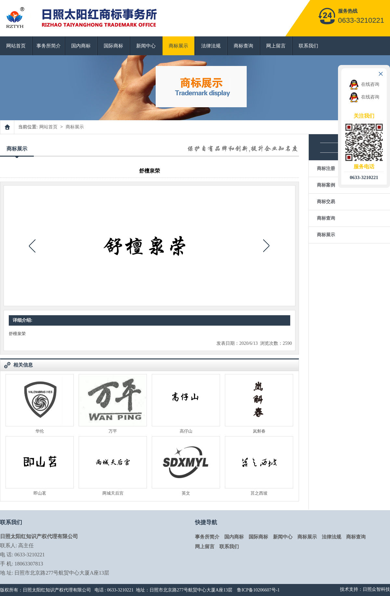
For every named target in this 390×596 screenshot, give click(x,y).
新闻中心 (146, 45)
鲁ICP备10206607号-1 (258, 590)
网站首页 (16, 45)
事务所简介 (48, 45)
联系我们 (308, 45)
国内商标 (81, 45)
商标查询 (243, 45)
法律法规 (211, 45)
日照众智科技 (376, 589)
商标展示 (178, 45)
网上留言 (276, 45)
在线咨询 (364, 84)
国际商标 (113, 45)
